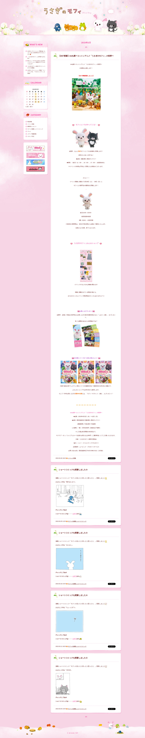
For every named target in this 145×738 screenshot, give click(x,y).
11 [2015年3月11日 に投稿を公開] (35, 96)
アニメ (29, 131)
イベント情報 (30, 124)
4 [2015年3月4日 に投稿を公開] (35, 94)
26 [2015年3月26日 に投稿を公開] (38, 102)
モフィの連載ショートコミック (35, 129)
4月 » (31, 106)
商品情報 (29, 121)
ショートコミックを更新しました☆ (73, 470)
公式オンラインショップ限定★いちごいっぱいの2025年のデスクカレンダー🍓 (36, 53)
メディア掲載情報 (31, 134)
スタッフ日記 (30, 136)
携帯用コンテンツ (31, 126)
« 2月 (27, 106)
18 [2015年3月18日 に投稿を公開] (35, 99)
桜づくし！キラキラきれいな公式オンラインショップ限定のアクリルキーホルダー (36, 62)
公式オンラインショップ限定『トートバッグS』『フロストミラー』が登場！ (36, 72)
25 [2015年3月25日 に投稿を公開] (35, 102)
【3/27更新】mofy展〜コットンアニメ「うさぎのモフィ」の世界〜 (86, 56)
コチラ (74, 514)
